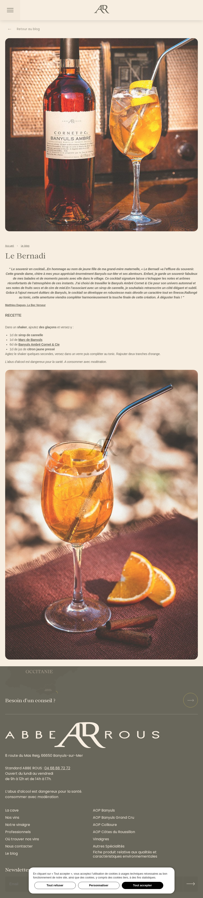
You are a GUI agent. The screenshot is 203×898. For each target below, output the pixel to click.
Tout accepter (142, 885)
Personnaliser (98, 885)
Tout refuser (55, 885)
